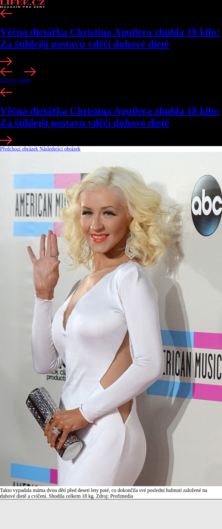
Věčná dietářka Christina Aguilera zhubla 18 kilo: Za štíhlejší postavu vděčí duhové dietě (110, 38)
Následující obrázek (60, 149)
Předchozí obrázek (20, 149)
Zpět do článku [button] (15, 80)
